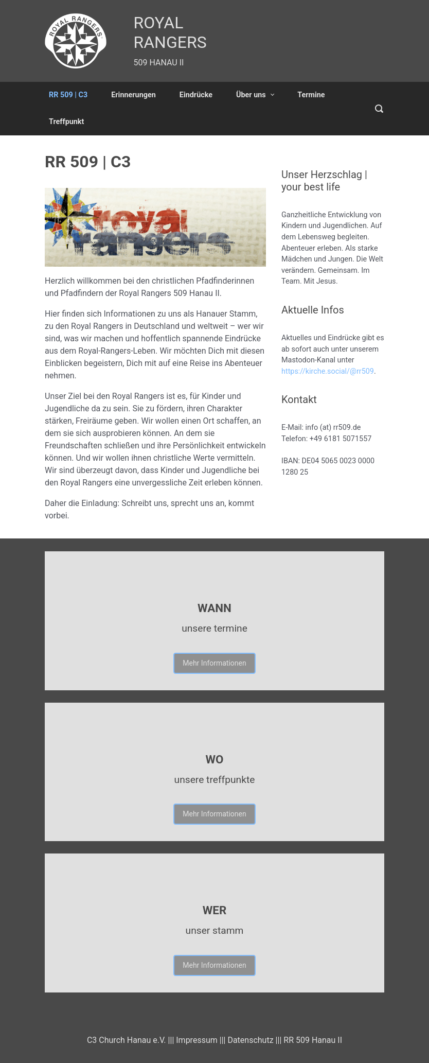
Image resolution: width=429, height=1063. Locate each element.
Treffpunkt (66, 121)
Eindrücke (196, 95)
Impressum (197, 1040)
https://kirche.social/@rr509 (327, 371)
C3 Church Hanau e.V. (126, 1040)
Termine (311, 95)
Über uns (251, 95)
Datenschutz (250, 1040)
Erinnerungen (133, 95)
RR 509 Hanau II (312, 1040)
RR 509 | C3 (68, 95)
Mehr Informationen (214, 663)
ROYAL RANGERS (170, 32)
